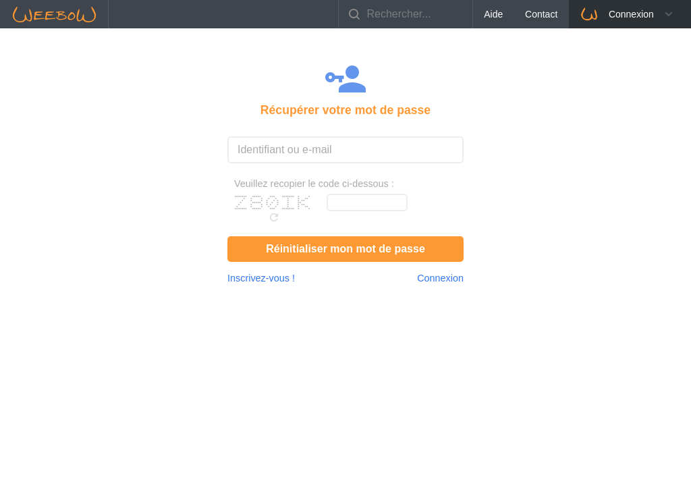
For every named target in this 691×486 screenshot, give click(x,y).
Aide (493, 14)
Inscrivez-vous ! (261, 278)
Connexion (616, 14)
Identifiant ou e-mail (285, 149)
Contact (541, 14)
